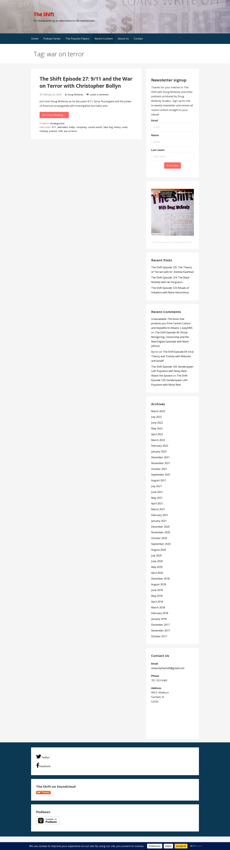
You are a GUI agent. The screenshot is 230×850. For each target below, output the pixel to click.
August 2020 (158, 549)
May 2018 (156, 596)
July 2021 (156, 486)
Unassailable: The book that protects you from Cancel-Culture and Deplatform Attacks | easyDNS (171, 323)
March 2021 (158, 509)
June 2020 (157, 561)
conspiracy (81, 127)
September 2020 (160, 544)
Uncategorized (57, 123)
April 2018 (157, 601)
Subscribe (172, 165)
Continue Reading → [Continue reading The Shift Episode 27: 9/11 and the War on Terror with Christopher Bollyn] (54, 115)
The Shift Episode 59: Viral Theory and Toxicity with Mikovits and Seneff (172, 356)
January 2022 (159, 451)
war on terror (70, 131)
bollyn (72, 127)
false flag (108, 127)
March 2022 (158, 440)
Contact (138, 38)
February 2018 (159, 613)
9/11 (54, 127)
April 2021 (157, 503)
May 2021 (156, 498)
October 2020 (159, 538)
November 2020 (160, 532)
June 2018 (157, 590)
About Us (123, 38)
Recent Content (104, 38)
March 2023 (158, 411)
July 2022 (156, 417)
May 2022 (156, 428)
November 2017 (160, 630)
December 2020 (160, 526)
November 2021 (160, 463)
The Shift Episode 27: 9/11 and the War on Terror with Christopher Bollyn (86, 82)
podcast (53, 131)
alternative (62, 127)
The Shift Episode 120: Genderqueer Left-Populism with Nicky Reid (169, 380)
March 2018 (158, 607)
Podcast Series (51, 38)
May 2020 (156, 567)
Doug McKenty (75, 94)
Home (34, 38)
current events (95, 127)
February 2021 (159, 515)
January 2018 (159, 619)
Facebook (43, 765)
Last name (158, 150)
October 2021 (159, 469)
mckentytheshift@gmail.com (167, 668)
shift (60, 131)
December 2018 (160, 578)
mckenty (44, 131)
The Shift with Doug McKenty (161, 242)
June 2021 (157, 492)
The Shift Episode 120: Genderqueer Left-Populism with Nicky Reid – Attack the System (172, 371)
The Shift (44, 14)
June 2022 (157, 422)
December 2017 (160, 624)
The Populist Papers (77, 38)
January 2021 (159, 521)
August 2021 (158, 480)
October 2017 (159, 636)
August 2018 (158, 584)
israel (124, 127)
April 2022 (157, 434)
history (117, 127)
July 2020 (156, 555)
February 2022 (159, 445)
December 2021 (160, 457)
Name (155, 135)
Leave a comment (99, 94)
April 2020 (157, 573)
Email (154, 120)
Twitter (43, 756)
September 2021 (160, 474)
